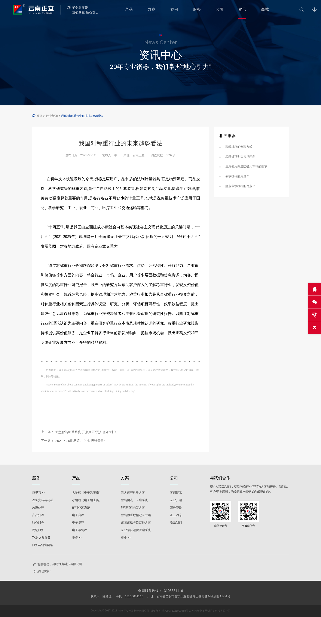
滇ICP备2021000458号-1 (176, 610)
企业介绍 (176, 500)
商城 (265, 9)
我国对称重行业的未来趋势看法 (82, 116)
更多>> (77, 537)
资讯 (242, 9)
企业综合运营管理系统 (136, 530)
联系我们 (176, 522)
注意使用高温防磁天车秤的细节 (246, 166)
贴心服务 (38, 522)
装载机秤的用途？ (237, 176)
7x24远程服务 (41, 537)
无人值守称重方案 (133, 492)
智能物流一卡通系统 (134, 500)
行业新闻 (52, 116)
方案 (151, 9)
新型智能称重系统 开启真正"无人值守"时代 (87, 432)
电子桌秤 (78, 522)
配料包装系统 (81, 507)
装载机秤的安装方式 (238, 146)
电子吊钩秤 (79, 530)
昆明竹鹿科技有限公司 (67, 564)
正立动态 (176, 515)
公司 (219, 9)
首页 (39, 116)
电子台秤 (78, 515)
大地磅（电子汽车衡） (87, 492)
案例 (174, 9)
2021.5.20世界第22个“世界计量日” (81, 441)
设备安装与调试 (42, 500)
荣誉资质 (176, 507)
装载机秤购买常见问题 (240, 156)
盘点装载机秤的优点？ (240, 186)
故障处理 (38, 507)
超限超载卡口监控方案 (136, 522)
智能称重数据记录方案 (136, 515)
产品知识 (38, 515)
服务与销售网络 (42, 545)
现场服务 (38, 530)
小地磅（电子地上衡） (87, 500)
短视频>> (38, 492)
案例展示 (176, 492)
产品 (129, 9)
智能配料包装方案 (133, 507)
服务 (197, 9)
